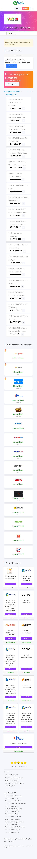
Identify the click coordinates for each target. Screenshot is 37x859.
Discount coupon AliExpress (13, 795)
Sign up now (12, 84)
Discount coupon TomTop (12, 806)
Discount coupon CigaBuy (12, 819)
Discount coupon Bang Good (13, 808)
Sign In (17, 8)
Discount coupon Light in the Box (14, 822)
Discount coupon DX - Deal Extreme (15, 803)
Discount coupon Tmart (11, 814)
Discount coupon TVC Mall (12, 811)
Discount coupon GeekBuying (13, 801)
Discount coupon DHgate (12, 829)
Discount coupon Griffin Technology (15, 827)
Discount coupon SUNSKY (12, 798)
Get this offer (10, 583)
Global (11, 33)
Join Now (25, 8)
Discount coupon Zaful (11, 824)
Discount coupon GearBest (13, 816)
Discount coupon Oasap (12, 832)
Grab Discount (11, 66)
